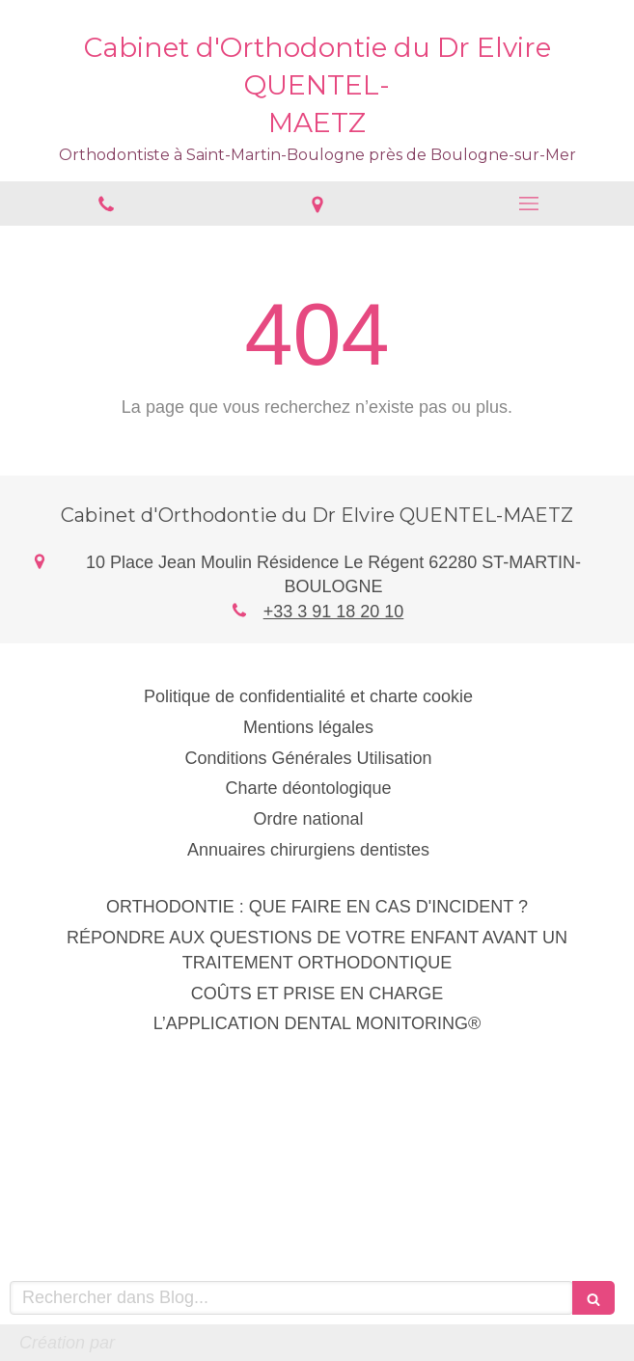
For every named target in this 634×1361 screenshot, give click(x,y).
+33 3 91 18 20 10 (333, 611)
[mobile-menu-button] (528, 203)
